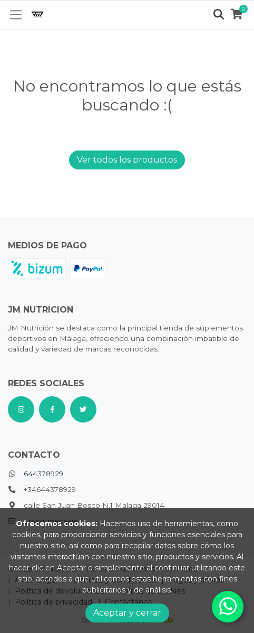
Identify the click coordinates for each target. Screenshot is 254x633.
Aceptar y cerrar (127, 613)
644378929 (43, 473)
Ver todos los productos (127, 160)
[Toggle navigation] (16, 15)
